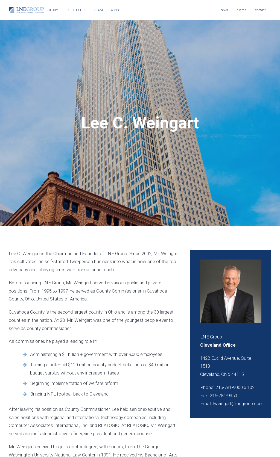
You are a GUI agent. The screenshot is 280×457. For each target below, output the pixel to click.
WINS (114, 10)
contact (260, 10)
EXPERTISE (76, 10)
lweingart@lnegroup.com (238, 378)
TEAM (98, 10)
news (224, 10)
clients (241, 10)
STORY (53, 10)
